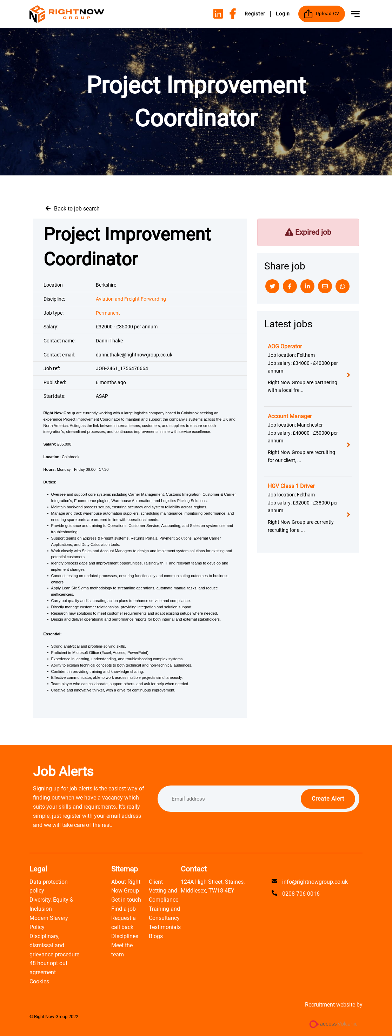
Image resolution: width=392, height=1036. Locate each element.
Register (255, 14)
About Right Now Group (125, 886)
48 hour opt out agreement (48, 968)
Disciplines (124, 936)
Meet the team (122, 950)
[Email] (325, 286)
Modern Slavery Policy (48, 922)
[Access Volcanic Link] (334, 1024)
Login (283, 14)
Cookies (39, 981)
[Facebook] (290, 286)
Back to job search (77, 208)
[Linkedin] (307, 286)
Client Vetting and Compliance (163, 890)
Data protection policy (48, 886)
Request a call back (123, 922)
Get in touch (126, 899)
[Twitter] (272, 286)
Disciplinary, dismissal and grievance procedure (54, 945)
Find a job (123, 908)
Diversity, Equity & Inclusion (51, 904)
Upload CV (321, 13)
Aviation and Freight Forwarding (131, 299)
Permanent (108, 313)
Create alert (328, 798)
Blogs (156, 936)
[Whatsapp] (342, 286)
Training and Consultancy (164, 913)
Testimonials (165, 927)
